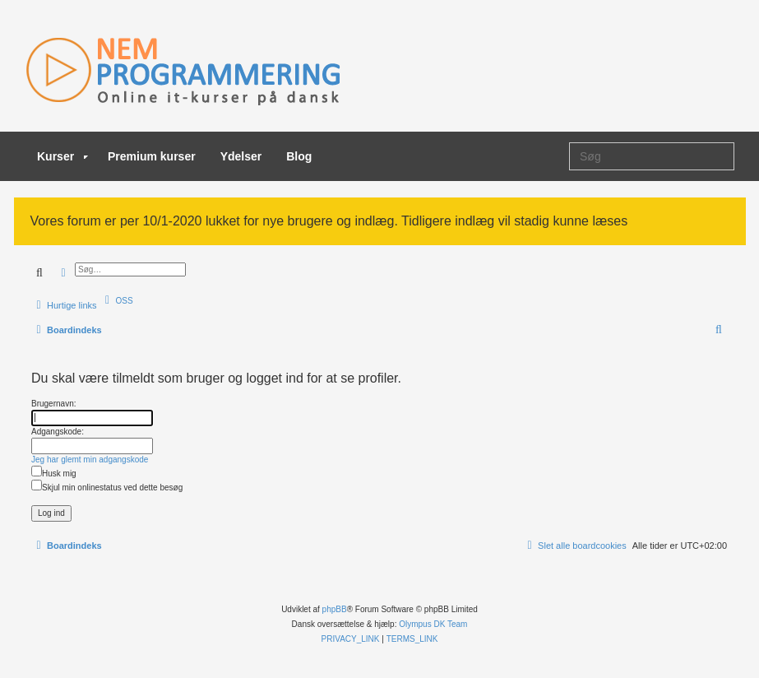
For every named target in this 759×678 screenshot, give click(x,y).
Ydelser (241, 156)
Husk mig (53, 473)
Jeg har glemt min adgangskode (89, 459)
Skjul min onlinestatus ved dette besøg (107, 487)
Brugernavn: (53, 403)
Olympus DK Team (433, 624)
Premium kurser (152, 156)
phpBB (334, 609)
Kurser (62, 156)
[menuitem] (117, 300)
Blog (299, 156)
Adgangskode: (57, 431)
